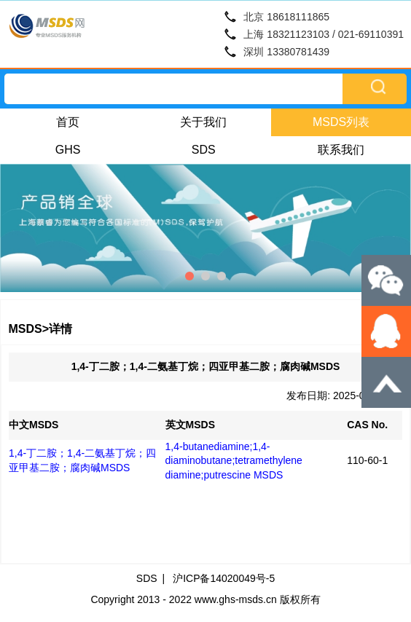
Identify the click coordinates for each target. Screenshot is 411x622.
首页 (67, 122)
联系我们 (341, 149)
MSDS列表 (341, 122)
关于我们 (203, 122)
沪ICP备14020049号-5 (224, 578)
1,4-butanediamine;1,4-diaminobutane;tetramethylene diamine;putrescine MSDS (233, 461)
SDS (204, 149)
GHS (68, 149)
